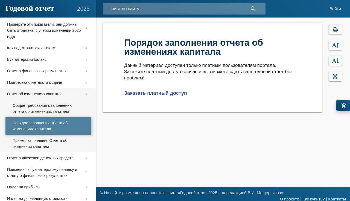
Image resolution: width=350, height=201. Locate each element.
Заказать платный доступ (155, 93)
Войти (335, 8)
